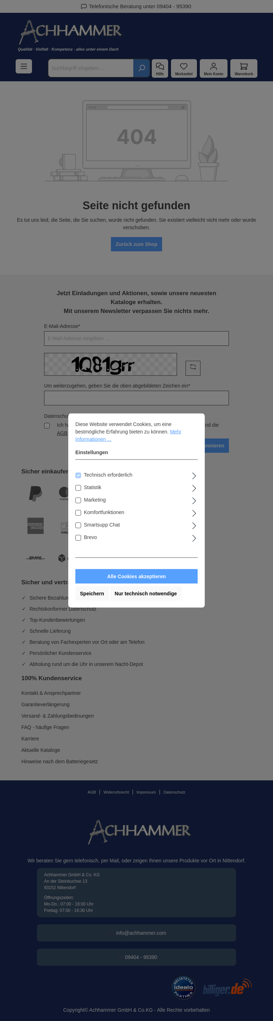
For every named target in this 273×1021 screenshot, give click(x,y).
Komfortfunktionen (104, 512)
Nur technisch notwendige (146, 593)
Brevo (90, 537)
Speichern (92, 593)
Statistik (92, 487)
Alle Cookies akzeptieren (136, 576)
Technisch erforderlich (108, 475)
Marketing (95, 500)
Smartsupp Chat (102, 525)
